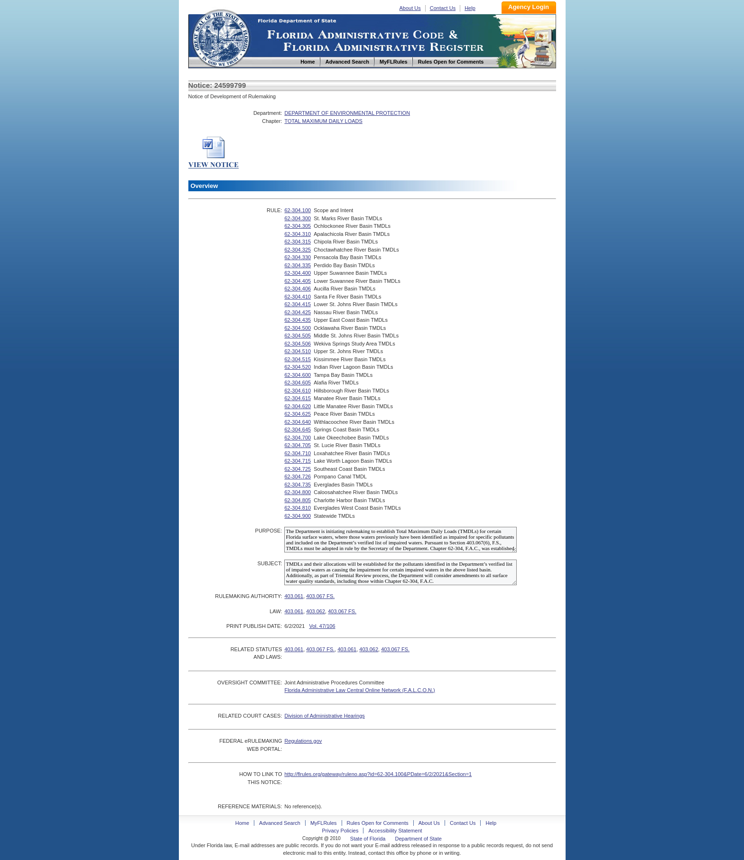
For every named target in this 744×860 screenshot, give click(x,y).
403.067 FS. (320, 596)
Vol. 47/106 (322, 626)
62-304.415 (297, 304)
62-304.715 (297, 461)
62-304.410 (297, 296)
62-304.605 (297, 382)
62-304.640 (297, 422)
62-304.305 (297, 226)
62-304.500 (297, 328)
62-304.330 (297, 257)
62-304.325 (297, 249)
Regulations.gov (303, 741)
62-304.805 (297, 500)
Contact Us (443, 8)
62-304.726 (297, 476)
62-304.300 (297, 218)
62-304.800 (297, 492)
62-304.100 (297, 210)
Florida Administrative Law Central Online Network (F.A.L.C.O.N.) (359, 690)
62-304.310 (297, 234)
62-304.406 (297, 288)
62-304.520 (297, 367)
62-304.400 (297, 273)
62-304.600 (297, 375)
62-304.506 (297, 343)
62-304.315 (297, 241)
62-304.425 (297, 312)
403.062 (315, 611)
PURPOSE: (268, 530)
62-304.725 (297, 469)
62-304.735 (297, 484)
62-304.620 (297, 406)
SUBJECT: (269, 563)
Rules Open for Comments (378, 823)
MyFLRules (323, 823)
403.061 (293, 596)
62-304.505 (297, 335)
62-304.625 (297, 414)
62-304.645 (297, 429)
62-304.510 (297, 351)
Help (470, 8)
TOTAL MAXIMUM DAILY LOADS (323, 121)
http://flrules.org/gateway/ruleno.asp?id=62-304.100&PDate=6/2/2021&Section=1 (378, 774)
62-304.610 (297, 390)
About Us (410, 8)
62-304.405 (297, 281)
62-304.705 (297, 445)
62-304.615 (297, 398)
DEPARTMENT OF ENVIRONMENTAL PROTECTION (347, 113)
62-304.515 (297, 359)
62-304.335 (297, 265)
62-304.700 (297, 437)
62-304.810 (297, 508)
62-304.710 (297, 453)
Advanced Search (279, 823)
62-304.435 (297, 320)
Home (220, 37)
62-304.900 (297, 516)
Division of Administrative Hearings (324, 716)
